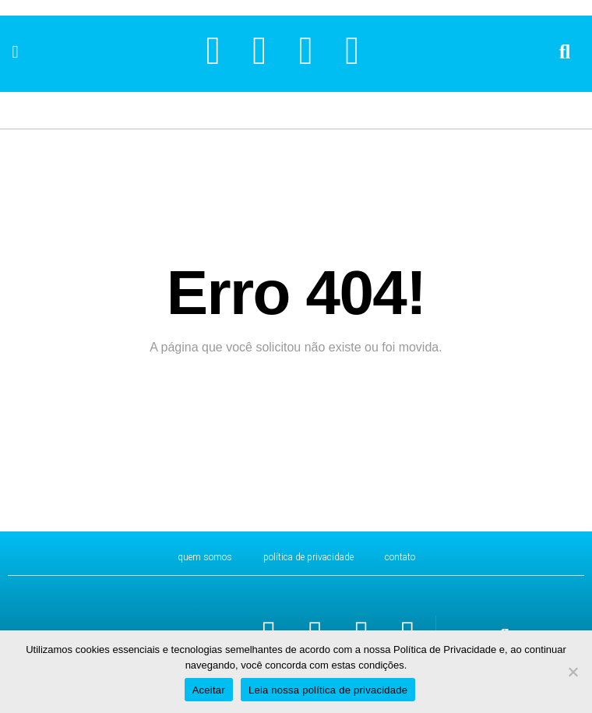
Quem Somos (205, 557)
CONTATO (400, 557)
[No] (572, 671)
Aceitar (208, 690)
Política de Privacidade (308, 557)
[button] (15, 52)
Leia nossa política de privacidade (327, 690)
